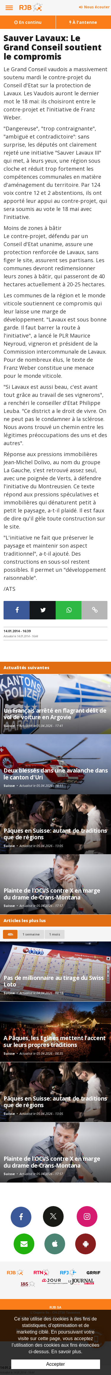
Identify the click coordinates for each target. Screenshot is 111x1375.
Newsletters (24, 1243)
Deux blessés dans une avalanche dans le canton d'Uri (56, 774)
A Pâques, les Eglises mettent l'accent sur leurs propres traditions (55, 1041)
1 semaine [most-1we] (31, 934)
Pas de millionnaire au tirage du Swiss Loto (54, 981)
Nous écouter (97, 7)
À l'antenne (83, 22)
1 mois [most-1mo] (54, 934)
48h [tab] (10, 934)
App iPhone (54, 1243)
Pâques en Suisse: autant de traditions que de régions (55, 834)
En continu (27, 22)
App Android (85, 1243)
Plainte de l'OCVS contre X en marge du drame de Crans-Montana (52, 894)
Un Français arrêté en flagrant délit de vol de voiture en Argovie (55, 714)
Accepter (55, 1364)
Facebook (21, 1217)
